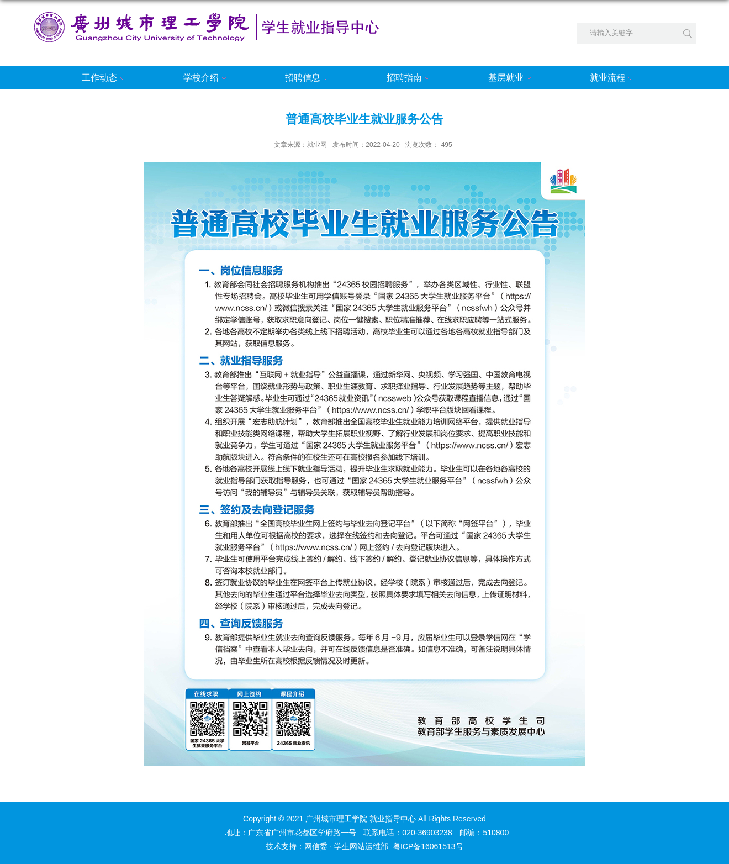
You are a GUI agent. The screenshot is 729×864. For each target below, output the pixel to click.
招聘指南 (410, 78)
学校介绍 (206, 78)
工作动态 (105, 78)
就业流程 (613, 78)
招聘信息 (308, 78)
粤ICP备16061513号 (428, 846)
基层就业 (511, 78)
